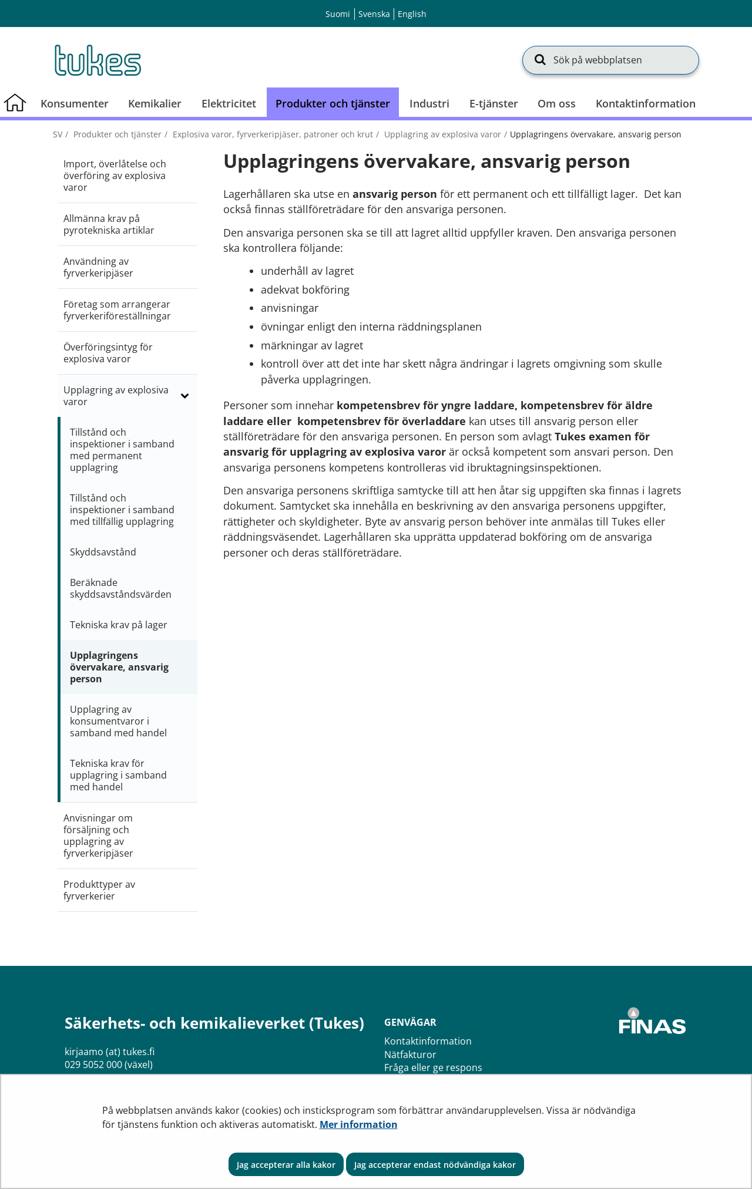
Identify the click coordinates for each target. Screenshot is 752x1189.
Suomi (337, 13)
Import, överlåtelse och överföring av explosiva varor (114, 175)
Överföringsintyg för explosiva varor (108, 353)
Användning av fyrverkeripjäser (98, 267)
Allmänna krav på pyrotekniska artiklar (109, 224)
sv (57, 134)
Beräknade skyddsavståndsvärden (121, 588)
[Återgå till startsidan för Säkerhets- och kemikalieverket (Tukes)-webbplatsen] (97, 60)
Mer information (359, 1124)
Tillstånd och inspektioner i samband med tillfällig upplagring (122, 509)
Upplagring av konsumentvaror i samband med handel (118, 721)
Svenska (374, 13)
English (412, 13)
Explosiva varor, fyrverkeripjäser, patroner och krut (271, 134)
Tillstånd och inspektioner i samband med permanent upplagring (122, 450)
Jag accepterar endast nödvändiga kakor (435, 1164)
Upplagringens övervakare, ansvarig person (119, 667)
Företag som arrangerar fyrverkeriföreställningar (117, 310)
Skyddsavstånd (103, 551)
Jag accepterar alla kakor (286, 1164)
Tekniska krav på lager (118, 624)
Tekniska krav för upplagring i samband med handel (118, 775)
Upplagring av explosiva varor (441, 134)
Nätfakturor (410, 1054)
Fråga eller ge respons (433, 1067)
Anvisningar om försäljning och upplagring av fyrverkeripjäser (98, 835)
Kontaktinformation (428, 1041)
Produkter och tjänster (116, 134)
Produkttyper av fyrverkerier (99, 890)
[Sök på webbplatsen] (610, 60)
